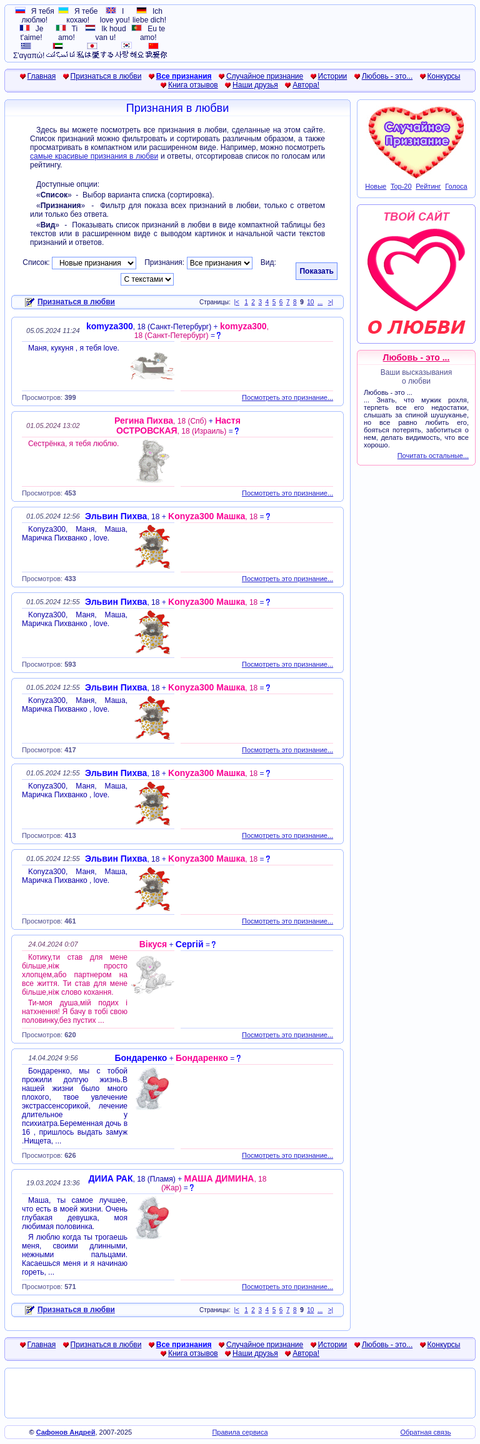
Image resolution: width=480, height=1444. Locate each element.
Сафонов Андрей (66, 1432)
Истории (333, 76)
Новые (375, 186)
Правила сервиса (240, 1432)
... (320, 302)
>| (330, 302)
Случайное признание (264, 76)
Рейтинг (428, 186)
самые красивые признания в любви (94, 156)
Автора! (305, 85)
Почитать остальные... (433, 455)
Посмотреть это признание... (287, 397)
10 (310, 302)
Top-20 (401, 186)
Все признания (184, 76)
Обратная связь (425, 1432)
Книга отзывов (193, 85)
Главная (42, 76)
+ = (177, 331)
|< (236, 302)
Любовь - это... (387, 76)
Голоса (456, 186)
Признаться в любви (106, 76)
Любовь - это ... (416, 357)
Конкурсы (444, 76)
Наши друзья (255, 85)
